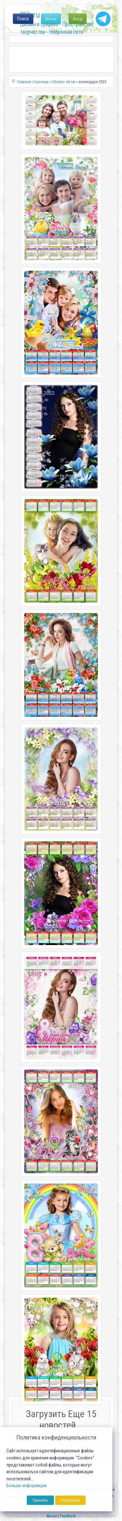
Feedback (68, 1516)
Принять (40, 1500)
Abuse (51, 1516)
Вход (77, 18)
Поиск (23, 18)
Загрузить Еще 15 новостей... (61, 1419)
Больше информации (26, 1485)
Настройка (70, 1500)
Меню (51, 18)
